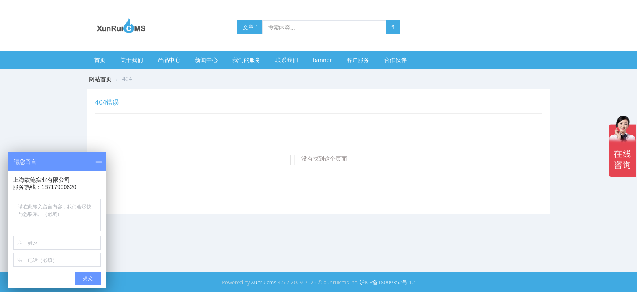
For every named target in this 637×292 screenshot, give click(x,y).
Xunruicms (264, 282)
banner (322, 60)
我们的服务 (246, 60)
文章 (250, 27)
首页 (100, 60)
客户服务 (358, 60)
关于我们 (131, 60)
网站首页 (100, 79)
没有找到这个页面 (324, 158)
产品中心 (169, 60)
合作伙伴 (395, 60)
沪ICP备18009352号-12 (387, 282)
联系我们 (286, 60)
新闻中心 (206, 60)
